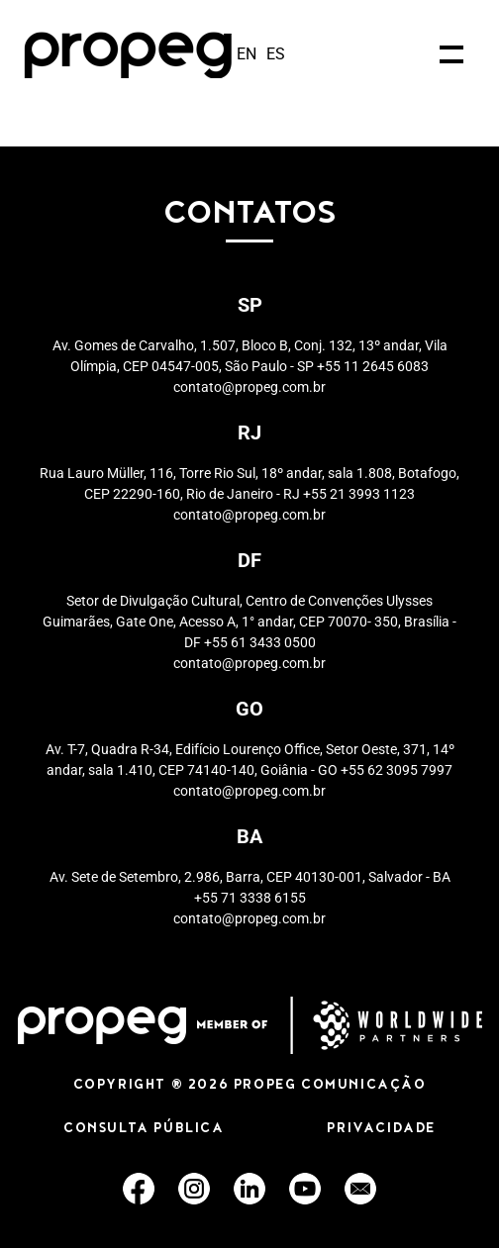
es (275, 54)
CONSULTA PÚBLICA (144, 1129)
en (246, 54)
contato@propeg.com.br (249, 387)
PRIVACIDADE (381, 1129)
